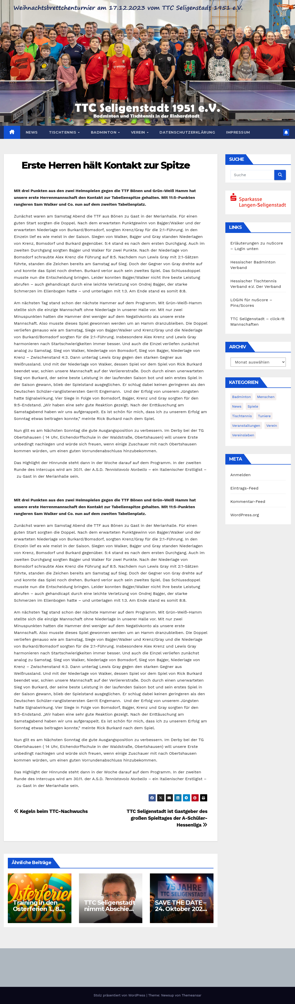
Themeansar (191, 995)
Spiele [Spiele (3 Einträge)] (253, 406)
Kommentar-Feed (247, 501)
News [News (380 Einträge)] (237, 406)
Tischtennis (63, 132)
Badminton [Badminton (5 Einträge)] (241, 397)
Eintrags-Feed (244, 488)
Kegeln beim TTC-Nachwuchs (51, 811)
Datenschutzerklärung (187, 132)
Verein (138, 132)
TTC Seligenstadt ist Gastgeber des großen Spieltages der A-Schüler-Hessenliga (167, 818)
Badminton (104, 132)
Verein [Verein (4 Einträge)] (271, 425)
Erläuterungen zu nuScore (256, 243)
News (32, 132)
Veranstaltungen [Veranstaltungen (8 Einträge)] (246, 425)
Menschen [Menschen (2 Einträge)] (266, 397)
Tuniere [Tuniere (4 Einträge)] (264, 416)
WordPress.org (244, 514)
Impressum (238, 132)
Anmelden (240, 474)
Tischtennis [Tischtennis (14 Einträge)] (242, 416)
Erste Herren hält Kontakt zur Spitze (105, 165)
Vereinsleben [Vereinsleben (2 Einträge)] (243, 435)
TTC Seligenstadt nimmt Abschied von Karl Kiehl (110, 909)
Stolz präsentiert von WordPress (120, 995)
